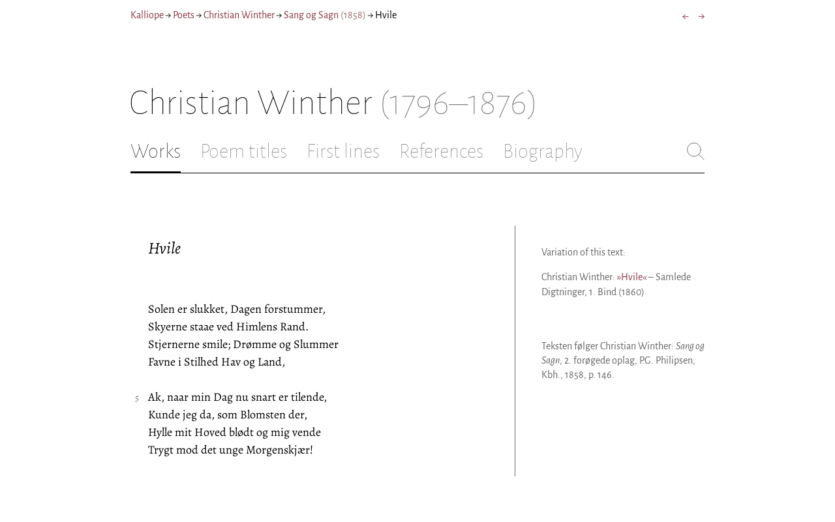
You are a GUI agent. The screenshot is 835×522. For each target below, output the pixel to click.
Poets (183, 15)
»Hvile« (631, 277)
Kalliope (147, 15)
